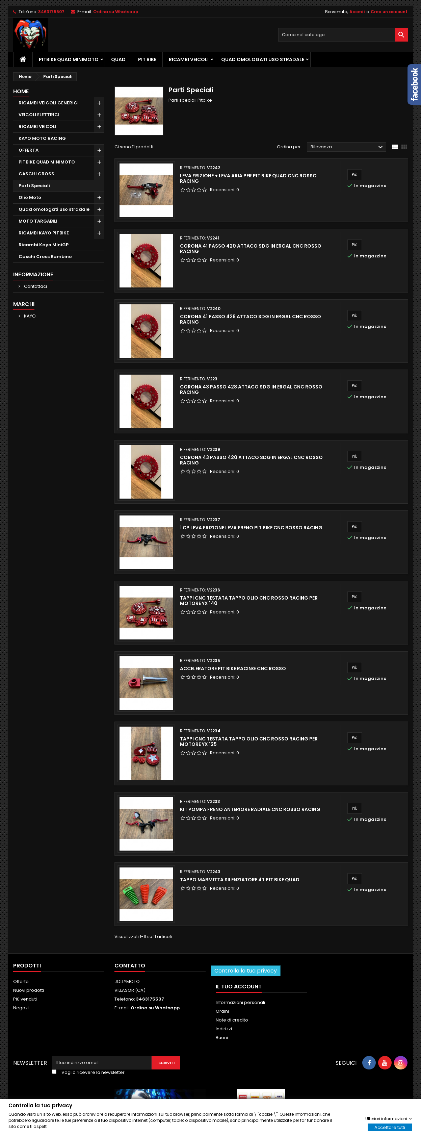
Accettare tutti (389, 1127)
